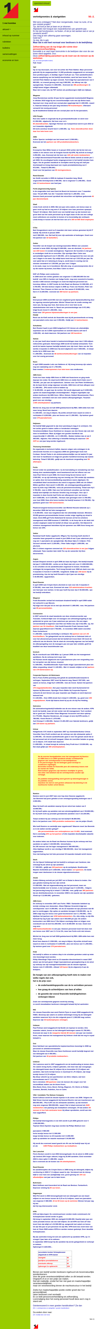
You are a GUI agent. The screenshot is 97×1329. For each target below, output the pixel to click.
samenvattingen (10, 54)
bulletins (6, 48)
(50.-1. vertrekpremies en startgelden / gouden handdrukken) (51, 1308)
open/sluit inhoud (41, 3)
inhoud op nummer (11, 35)
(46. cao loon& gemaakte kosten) (43, 60)
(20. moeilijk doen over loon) (41, 1314)
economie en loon (10, 60)
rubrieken (7, 42)
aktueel (6, 29)
